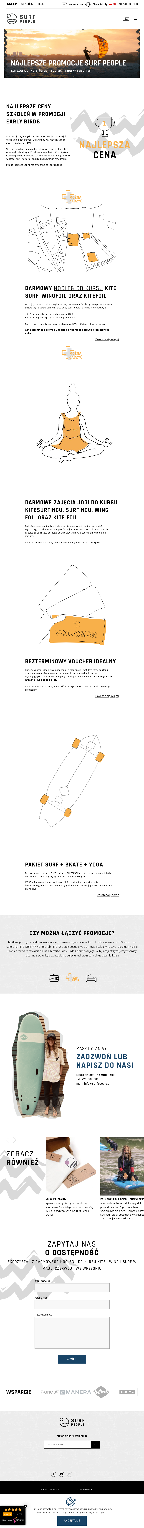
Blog (41, 4)
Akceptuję (72, 1521)
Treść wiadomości (72, 1331)
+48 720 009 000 (123, 4)
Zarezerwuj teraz (108, 895)
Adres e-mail (72, 1302)
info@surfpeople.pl (97, 1084)
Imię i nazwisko (72, 1285)
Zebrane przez (13, 1520)
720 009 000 (90, 1079)
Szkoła (27, 4)
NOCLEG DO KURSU (78, 288)
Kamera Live (76, 4)
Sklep (12, 4)
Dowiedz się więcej (107, 339)
